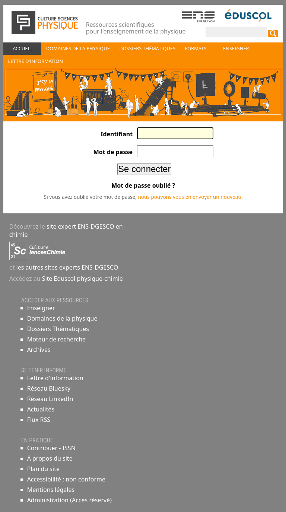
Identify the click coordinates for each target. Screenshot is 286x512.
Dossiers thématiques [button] (147, 48)
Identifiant (117, 134)
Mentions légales (51, 490)
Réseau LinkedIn (50, 399)
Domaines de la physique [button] (78, 48)
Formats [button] (196, 48)
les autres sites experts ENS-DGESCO (66, 267)
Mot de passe (113, 152)
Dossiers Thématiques (58, 329)
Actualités (40, 409)
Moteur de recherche (56, 339)
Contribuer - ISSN (51, 448)
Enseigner (41, 308)
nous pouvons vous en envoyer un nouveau (189, 196)
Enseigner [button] (236, 48)
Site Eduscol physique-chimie (82, 278)
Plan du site (43, 469)
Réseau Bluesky (49, 388)
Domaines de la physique (62, 318)
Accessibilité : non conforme (66, 479)
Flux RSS (38, 420)
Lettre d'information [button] (35, 61)
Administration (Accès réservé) (69, 500)
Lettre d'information (55, 378)
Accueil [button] (22, 48)
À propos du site (50, 458)
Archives (39, 350)
